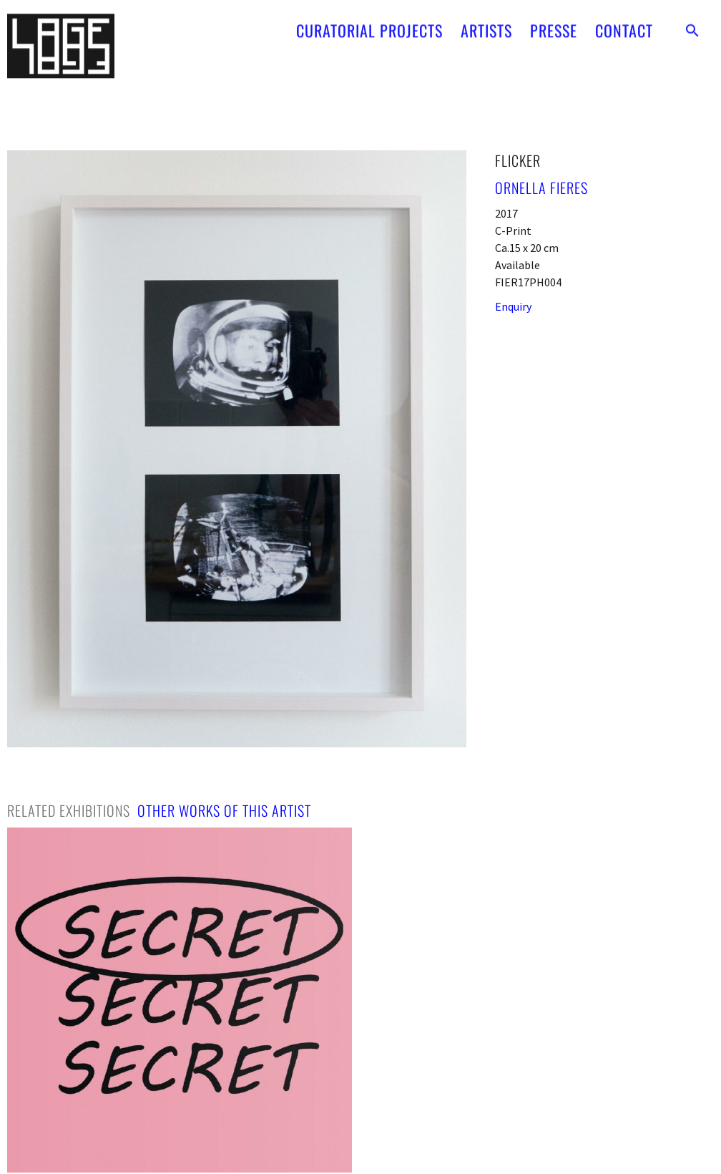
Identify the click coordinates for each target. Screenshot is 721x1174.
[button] (692, 23)
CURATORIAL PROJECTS (369, 23)
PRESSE (553, 23)
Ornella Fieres (541, 187)
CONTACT (624, 23)
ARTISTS (486, 23)
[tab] (68, 810)
